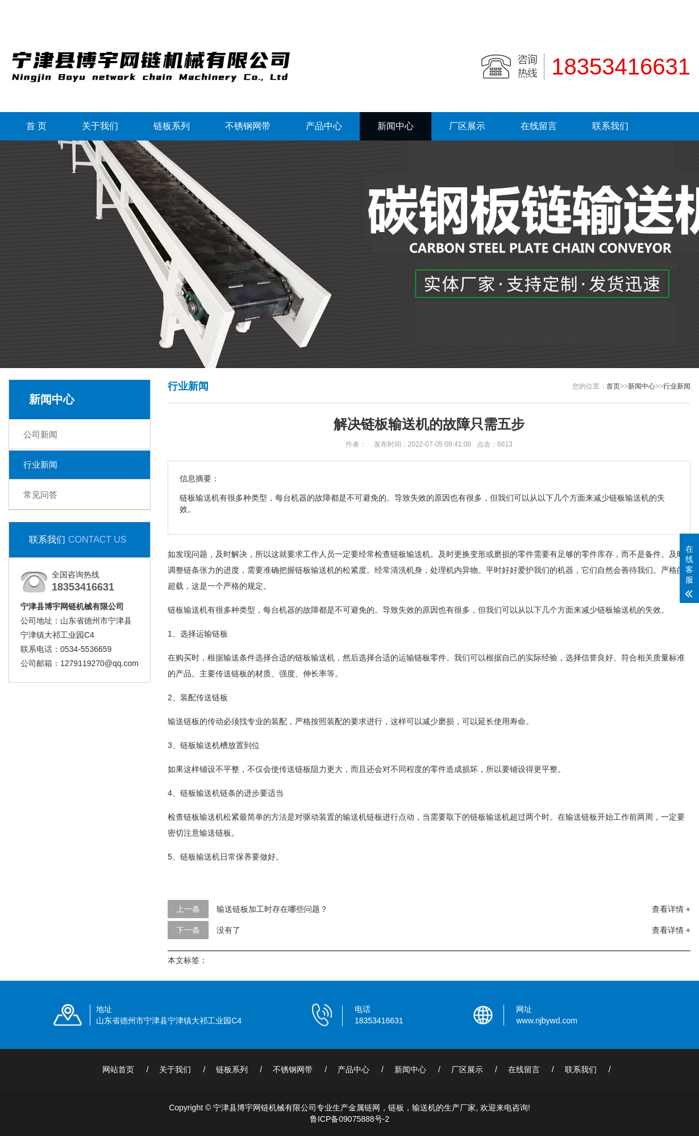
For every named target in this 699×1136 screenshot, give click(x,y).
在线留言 (539, 126)
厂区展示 (467, 126)
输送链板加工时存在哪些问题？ (272, 909)
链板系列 (171, 126)
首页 (613, 386)
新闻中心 (395, 126)
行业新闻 (40, 464)
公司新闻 (40, 434)
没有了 (228, 930)
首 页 (36, 126)
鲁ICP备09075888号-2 (349, 1118)
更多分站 (674, 9)
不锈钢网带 (248, 126)
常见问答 (40, 494)
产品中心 (324, 126)
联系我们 (631, 9)
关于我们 (100, 126)
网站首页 (118, 1069)
